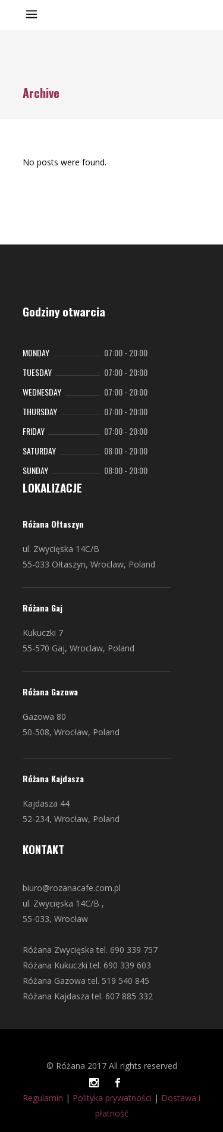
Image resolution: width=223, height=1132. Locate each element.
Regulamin (43, 1097)
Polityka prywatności (112, 1097)
